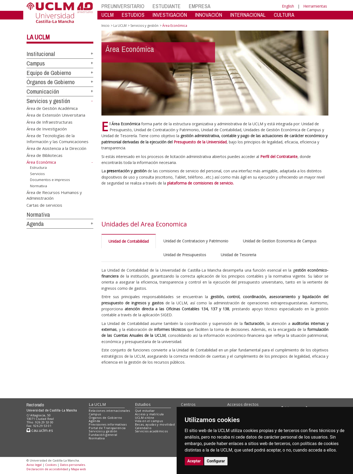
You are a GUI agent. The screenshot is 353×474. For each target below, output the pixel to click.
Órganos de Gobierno (51, 82)
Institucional (41, 54)
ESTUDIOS (133, 14)
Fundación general (103, 435)
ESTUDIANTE (167, 6)
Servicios (37, 173)
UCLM (107, 14)
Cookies (51, 465)
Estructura (38, 167)
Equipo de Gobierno (49, 73)
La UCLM (38, 37)
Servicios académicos (151, 431)
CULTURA (284, 14)
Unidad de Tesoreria (238, 254)
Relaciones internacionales (109, 411)
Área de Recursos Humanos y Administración (54, 194)
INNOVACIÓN (208, 14)
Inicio (105, 25)
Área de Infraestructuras (49, 121)
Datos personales (72, 465)
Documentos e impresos (50, 179)
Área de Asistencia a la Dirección (56, 148)
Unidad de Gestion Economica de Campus (279, 240)
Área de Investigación (47, 128)
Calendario (143, 428)
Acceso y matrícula (149, 414)
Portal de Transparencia (107, 428)
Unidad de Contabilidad (128, 241)
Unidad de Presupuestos (184, 254)
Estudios (143, 404)
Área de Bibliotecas (44, 155)
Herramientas (315, 6)
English (288, 6)
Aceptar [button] (194, 461)
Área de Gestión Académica (52, 108)
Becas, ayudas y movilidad (155, 424)
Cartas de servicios (44, 205)
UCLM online (144, 418)
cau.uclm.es (40, 430)
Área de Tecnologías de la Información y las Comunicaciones (57, 138)
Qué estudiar (145, 411)
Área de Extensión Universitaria (56, 115)
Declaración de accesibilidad (47, 469)
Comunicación (43, 91)
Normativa (38, 185)
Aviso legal (34, 465)
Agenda (35, 224)
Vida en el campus (149, 421)
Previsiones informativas (108, 424)
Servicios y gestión (48, 101)
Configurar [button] (216, 461)
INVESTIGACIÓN (170, 14)
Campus (36, 63)
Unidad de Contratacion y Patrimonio (195, 240)
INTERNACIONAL (248, 14)
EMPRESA (199, 6)
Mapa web (78, 469)
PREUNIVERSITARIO (122, 6)
